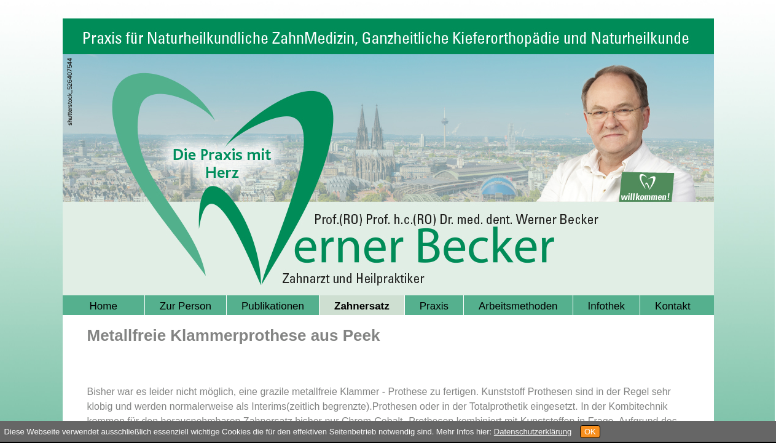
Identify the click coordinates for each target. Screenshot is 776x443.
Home (103, 306)
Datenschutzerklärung (532, 431)
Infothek (606, 306)
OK (590, 431)
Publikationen (272, 306)
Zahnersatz (362, 306)
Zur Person (185, 306)
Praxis (434, 306)
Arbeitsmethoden (518, 306)
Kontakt (673, 306)
